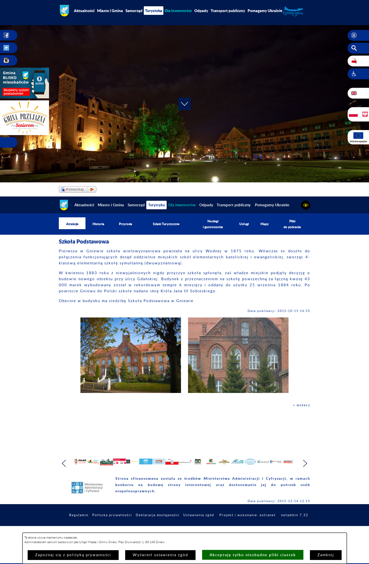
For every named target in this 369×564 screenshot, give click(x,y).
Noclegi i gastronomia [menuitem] (213, 224)
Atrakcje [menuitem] (72, 224)
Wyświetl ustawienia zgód (160, 555)
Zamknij (325, 555)
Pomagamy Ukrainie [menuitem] (265, 10)
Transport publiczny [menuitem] (228, 10)
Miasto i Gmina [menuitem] (110, 10)
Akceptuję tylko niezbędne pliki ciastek (253, 554)
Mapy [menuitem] (264, 224)
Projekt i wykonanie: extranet (278, 531)
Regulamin (100, 531)
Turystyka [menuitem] (153, 10)
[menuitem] (178, 10)
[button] (358, 35)
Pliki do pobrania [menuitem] (292, 224)
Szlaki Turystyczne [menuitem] (166, 224)
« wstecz (301, 406)
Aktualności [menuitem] (84, 10)
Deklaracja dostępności (183, 531)
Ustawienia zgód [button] (227, 531)
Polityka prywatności (136, 531)
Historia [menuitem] (98, 224)
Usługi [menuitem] (245, 224)
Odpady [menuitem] (201, 10)
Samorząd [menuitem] (134, 10)
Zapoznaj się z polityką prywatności (73, 555)
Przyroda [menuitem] (125, 224)
